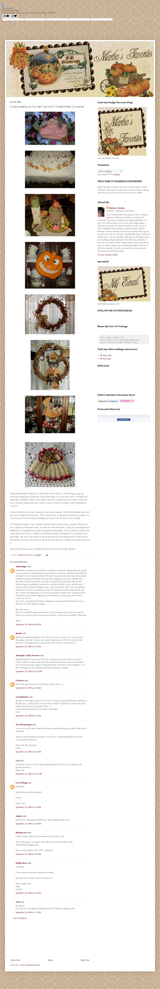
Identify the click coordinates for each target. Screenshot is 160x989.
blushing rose (21, 832)
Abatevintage (21, 566)
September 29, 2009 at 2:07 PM (28, 824)
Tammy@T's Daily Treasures (28, 655)
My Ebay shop (106, 355)
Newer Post (15, 960)
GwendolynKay (22, 697)
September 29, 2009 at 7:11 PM (28, 912)
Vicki (18, 902)
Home (50, 960)
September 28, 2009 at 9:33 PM (28, 647)
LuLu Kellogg (21, 783)
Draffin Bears (21, 863)
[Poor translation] (14, 16)
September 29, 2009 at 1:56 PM (28, 807)
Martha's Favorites (117, 208)
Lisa (17, 761)
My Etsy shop (105, 359)
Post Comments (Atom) (30, 965)
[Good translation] (6, 16)
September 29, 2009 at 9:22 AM (28, 752)
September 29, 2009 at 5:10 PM (28, 893)
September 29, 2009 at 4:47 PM (28, 854)
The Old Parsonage (24, 725)
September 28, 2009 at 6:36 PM (28, 624)
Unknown (20, 680)
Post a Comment (19, 918)
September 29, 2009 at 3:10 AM (28, 688)
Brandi (18, 633)
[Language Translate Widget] (110, 171)
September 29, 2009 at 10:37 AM (29, 774)
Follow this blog (123, 419)
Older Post (85, 960)
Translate (113, 174)
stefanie (19, 816)
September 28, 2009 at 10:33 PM (29, 671)
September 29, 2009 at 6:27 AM (28, 716)
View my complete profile (108, 255)
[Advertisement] (50, 939)
